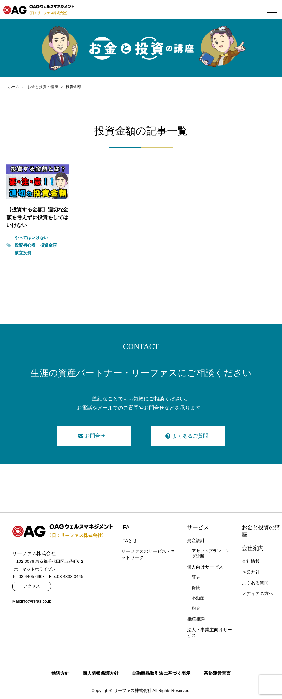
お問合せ (95, 436)
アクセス (31, 586)
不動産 (198, 597)
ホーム (14, 87)
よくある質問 (255, 582)
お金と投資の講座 (42, 87)
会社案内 (253, 548)
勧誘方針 (60, 673)
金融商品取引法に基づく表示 (161, 673)
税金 (196, 608)
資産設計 (196, 540)
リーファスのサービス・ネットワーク (148, 554)
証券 (196, 577)
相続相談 (196, 619)
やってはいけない (31, 237)
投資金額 (48, 245)
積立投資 (23, 252)
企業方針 (251, 572)
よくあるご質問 (190, 436)
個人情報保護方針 (101, 673)
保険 (196, 587)
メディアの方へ (257, 593)
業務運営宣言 (217, 673)
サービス (198, 527)
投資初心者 (25, 245)
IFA (125, 527)
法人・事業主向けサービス (209, 632)
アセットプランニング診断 (210, 553)
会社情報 (251, 561)
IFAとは (129, 540)
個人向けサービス (205, 567)
